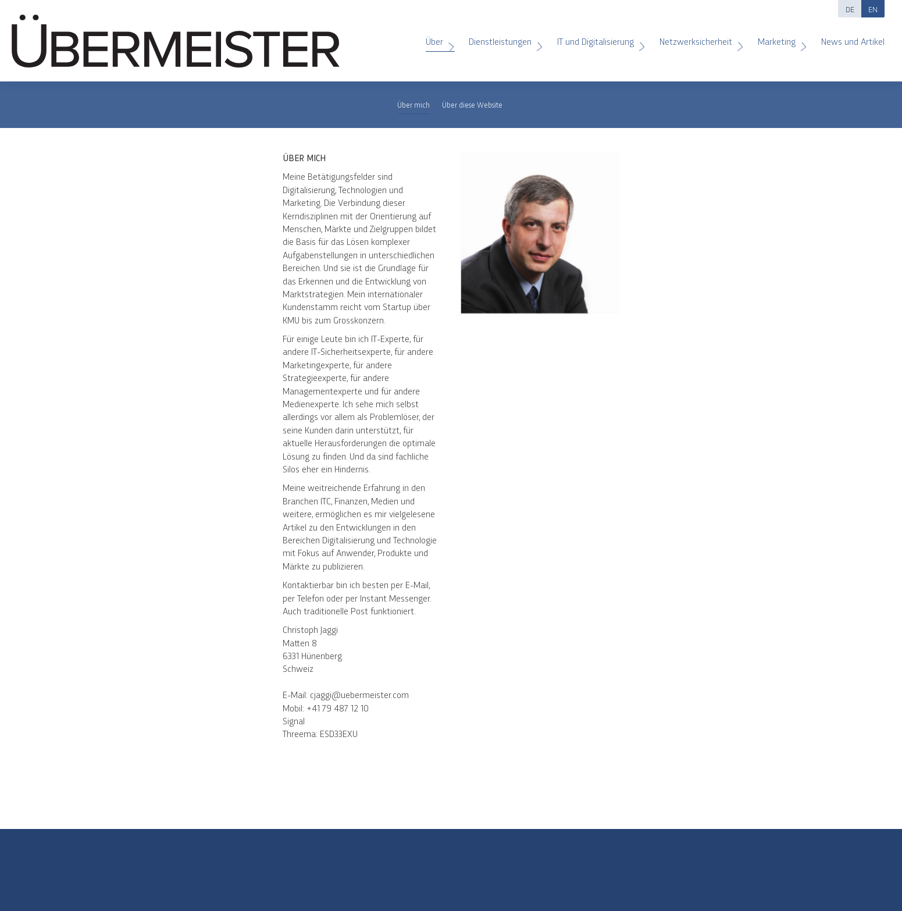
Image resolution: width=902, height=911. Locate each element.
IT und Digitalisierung (597, 37)
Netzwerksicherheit (697, 37)
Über (436, 37)
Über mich (413, 104)
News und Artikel (847, 37)
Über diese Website (472, 104)
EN (873, 8)
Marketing (778, 37)
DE (850, 8)
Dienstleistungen (501, 37)
